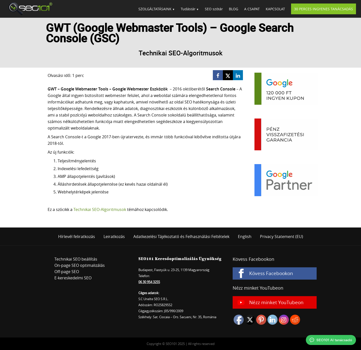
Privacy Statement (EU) (281, 236)
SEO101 (29, 8)
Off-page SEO (66, 271)
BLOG (233, 9)
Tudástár (188, 9)
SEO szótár (214, 9)
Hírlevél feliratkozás (76, 236)
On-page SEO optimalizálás (79, 265)
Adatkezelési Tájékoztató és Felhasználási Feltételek (181, 236)
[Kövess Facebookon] (275, 273)
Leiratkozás (114, 236)
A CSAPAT (252, 9)
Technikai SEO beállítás (75, 259)
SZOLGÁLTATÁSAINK (154, 9)
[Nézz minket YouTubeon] (275, 302)
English (244, 236)
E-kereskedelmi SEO (73, 277)
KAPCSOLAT (275, 9)
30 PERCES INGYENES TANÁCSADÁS (323, 9)
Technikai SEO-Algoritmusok (99, 209)
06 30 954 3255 (149, 282)
